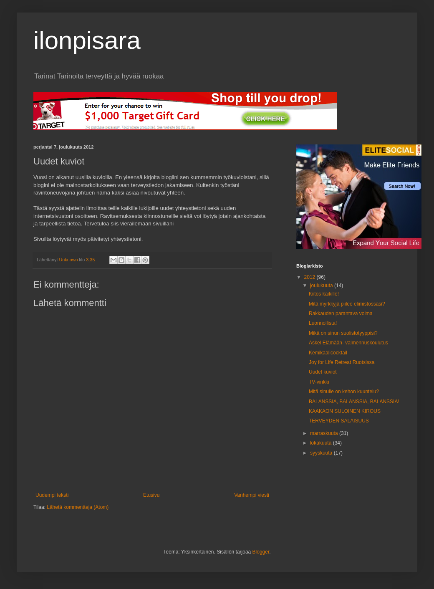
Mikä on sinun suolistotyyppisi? (343, 333)
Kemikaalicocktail (328, 353)
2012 (310, 277)
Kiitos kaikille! (324, 294)
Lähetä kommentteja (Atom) (77, 507)
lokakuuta (321, 443)
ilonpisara (87, 40)
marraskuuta (324, 433)
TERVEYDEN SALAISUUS (339, 421)
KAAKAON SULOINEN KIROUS (345, 411)
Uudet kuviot (323, 372)
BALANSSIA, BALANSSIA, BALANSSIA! (354, 401)
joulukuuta (322, 285)
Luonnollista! (323, 323)
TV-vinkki (319, 382)
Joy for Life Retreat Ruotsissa (341, 362)
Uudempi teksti (51, 495)
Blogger (261, 552)
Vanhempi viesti (251, 495)
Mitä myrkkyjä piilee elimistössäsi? (347, 304)
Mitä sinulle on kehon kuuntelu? (344, 391)
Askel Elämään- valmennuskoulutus (348, 343)
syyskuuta (322, 453)
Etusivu (151, 495)
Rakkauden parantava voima (341, 313)
